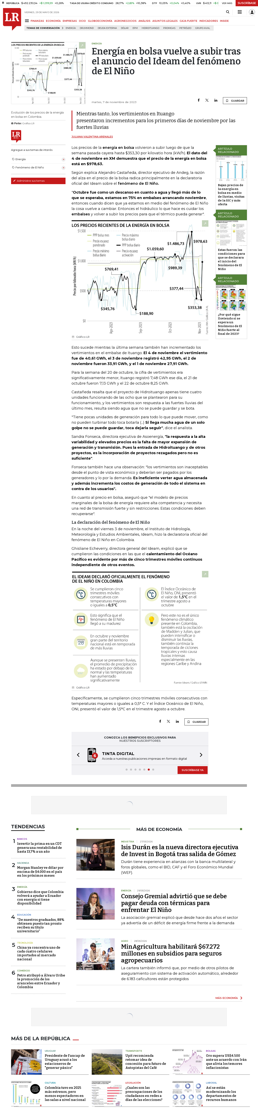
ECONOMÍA (53, 20)
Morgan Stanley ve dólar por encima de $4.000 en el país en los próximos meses (40, 871)
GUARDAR (235, 100)
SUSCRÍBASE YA (193, 770)
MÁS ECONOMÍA (226, 997)
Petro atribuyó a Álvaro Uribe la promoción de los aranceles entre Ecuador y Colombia (41, 981)
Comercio (23, 970)
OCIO (82, 20)
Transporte (133, 1050)
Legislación (133, 1082)
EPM (135, 28)
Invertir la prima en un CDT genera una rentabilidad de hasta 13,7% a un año (39, 847)
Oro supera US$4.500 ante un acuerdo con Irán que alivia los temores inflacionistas (226, 1062)
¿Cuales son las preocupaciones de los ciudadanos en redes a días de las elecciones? (143, 1094)
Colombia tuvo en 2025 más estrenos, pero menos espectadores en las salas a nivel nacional (65, 1094)
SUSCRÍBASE (247, 3)
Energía (71, 28)
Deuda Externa (107, 28)
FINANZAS (37, 20)
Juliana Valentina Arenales (92, 136)
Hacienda (23, 863)
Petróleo (185, 28)
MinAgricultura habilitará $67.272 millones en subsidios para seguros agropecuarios (171, 953)
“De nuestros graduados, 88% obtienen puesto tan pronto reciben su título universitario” (40, 925)
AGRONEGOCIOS (125, 20)
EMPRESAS (70, 20)
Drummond (87, 28)
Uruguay (50, 1050)
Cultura (50, 1082)
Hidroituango (150, 28)
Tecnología (25, 942)
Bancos (22, 839)
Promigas (169, 28)
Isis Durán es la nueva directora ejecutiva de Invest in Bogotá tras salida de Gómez (179, 851)
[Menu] (27, 20)
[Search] (227, 12)
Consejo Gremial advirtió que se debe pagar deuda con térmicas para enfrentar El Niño (174, 903)
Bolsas (211, 1050)
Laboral (211, 1082)
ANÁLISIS (144, 20)
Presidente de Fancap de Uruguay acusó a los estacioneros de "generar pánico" (65, 1062)
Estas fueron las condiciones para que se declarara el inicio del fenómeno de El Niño (231, 259)
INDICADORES (208, 20)
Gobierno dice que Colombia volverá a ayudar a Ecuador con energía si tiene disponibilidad (40, 898)
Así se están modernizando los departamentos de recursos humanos (221, 1094)
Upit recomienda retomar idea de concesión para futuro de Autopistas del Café (145, 1062)
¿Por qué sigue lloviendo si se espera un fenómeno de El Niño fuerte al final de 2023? (230, 324)
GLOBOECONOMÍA (100, 20)
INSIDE (224, 20)
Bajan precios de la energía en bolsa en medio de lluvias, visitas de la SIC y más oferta (231, 194)
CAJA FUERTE (188, 20)
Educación (24, 914)
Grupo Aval (202, 28)
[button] (77, 755)
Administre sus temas (29, 180)
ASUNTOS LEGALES (165, 20)
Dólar (125, 28)
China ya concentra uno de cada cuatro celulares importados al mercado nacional (38, 953)
